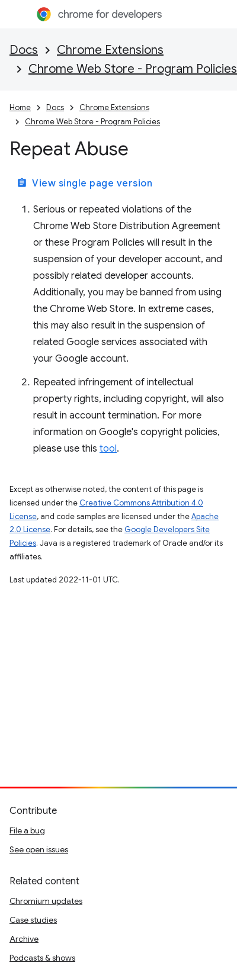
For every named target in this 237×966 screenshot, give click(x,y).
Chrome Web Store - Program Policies (132, 69)
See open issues (38, 849)
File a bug (27, 830)
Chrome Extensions (110, 50)
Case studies (33, 920)
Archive (24, 938)
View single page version (84, 183)
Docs (23, 50)
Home (20, 107)
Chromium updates (45, 901)
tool (108, 449)
